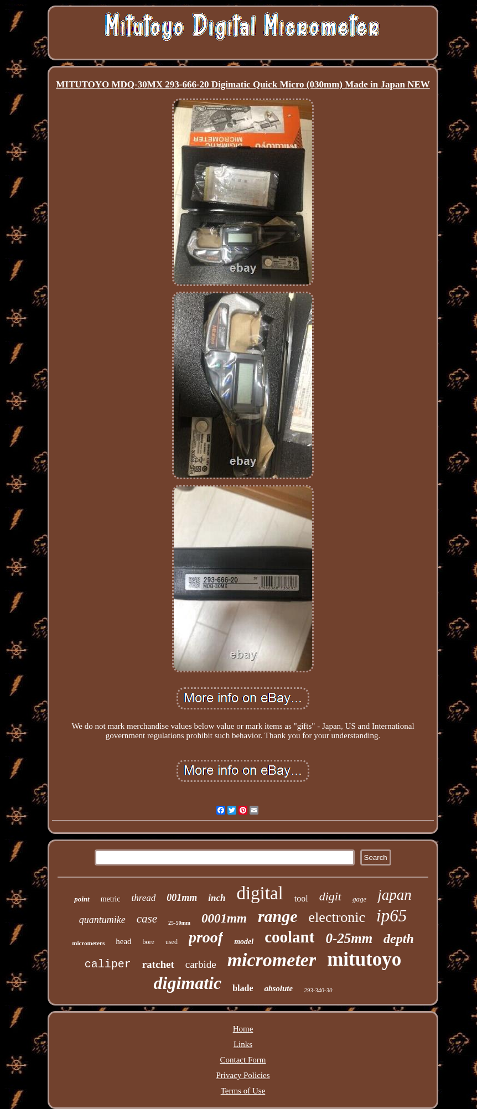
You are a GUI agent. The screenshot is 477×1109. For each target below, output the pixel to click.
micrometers (88, 943)
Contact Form (243, 1059)
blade (242, 988)
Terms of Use (243, 1090)
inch (216, 898)
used (171, 942)
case (147, 918)
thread (143, 898)
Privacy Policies (242, 1075)
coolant (289, 937)
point (81, 899)
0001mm (224, 918)
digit (330, 896)
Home (243, 1028)
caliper (108, 964)
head (123, 941)
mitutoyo (364, 959)
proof (206, 937)
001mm (182, 897)
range (278, 916)
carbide (200, 964)
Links (243, 1044)
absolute (278, 988)
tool (301, 898)
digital (259, 893)
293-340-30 (318, 990)
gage (359, 899)
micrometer (272, 960)
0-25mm (348, 938)
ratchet (158, 964)
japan (394, 895)
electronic (337, 917)
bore (148, 942)
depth (398, 938)
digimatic (187, 983)
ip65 (391, 915)
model (243, 941)
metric (111, 899)
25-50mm (179, 923)
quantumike (102, 919)
